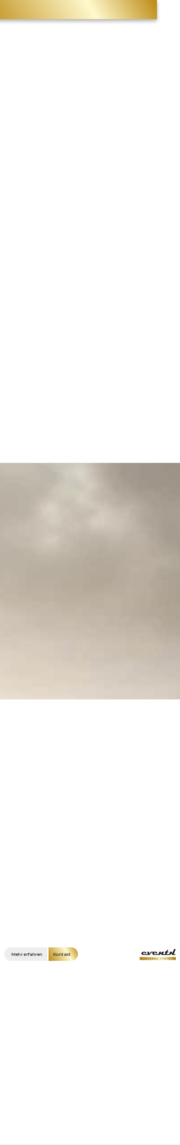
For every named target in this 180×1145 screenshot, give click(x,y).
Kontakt (62, 954)
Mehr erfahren (26, 954)
